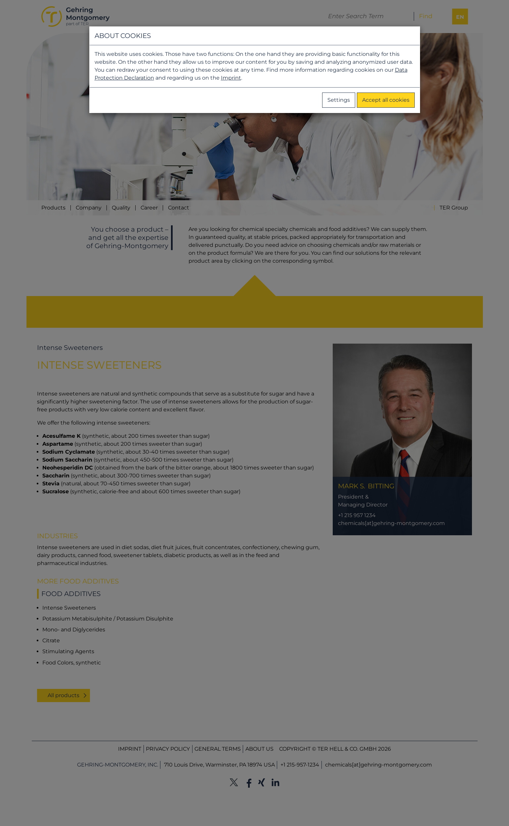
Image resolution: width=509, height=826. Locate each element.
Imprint (231, 78)
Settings (338, 100)
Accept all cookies (385, 100)
